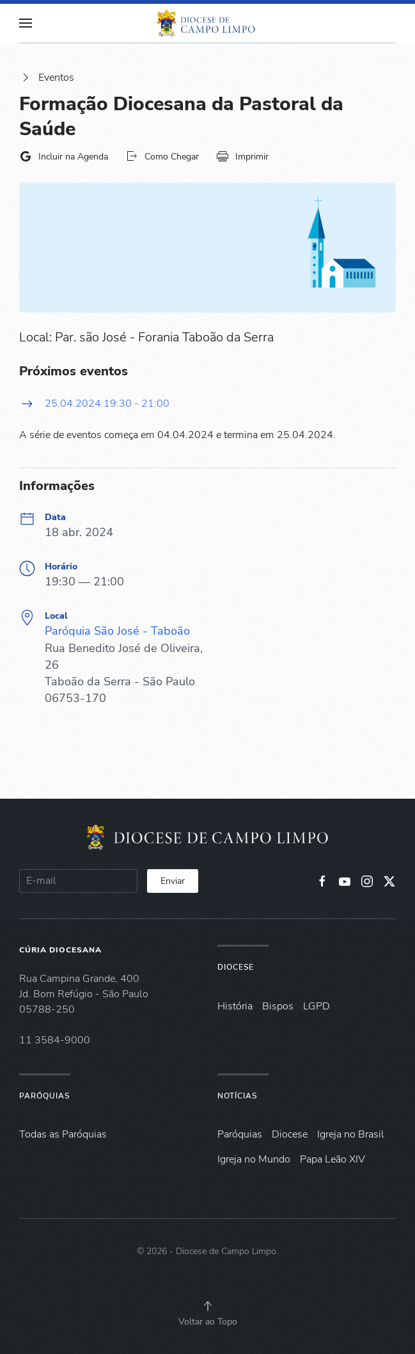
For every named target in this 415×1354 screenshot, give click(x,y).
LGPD (316, 1006)
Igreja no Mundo (253, 1159)
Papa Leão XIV (332, 1159)
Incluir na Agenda (63, 156)
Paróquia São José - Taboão (117, 631)
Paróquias (44, 1096)
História (235, 1006)
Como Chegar (162, 156)
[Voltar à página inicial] (207, 23)
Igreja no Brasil (350, 1134)
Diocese (235, 967)
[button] (25, 23)
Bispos (278, 1006)
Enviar (173, 881)
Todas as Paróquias (63, 1134)
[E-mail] (78, 881)
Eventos (46, 77)
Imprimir (242, 156)
